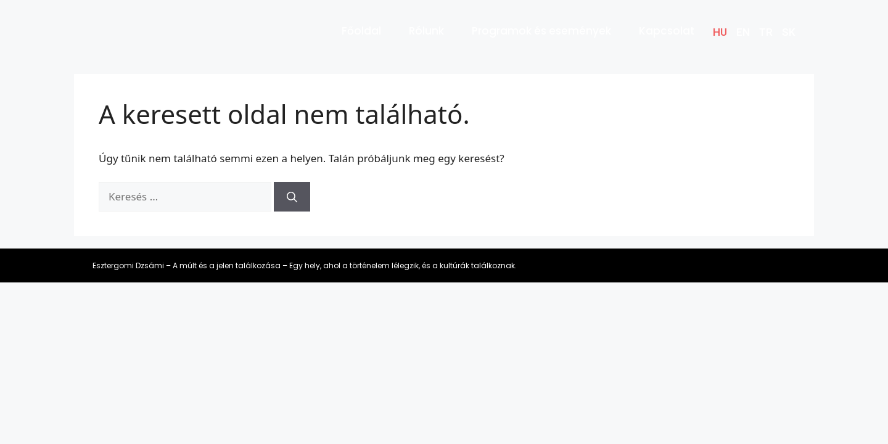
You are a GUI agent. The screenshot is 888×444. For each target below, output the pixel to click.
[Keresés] (292, 197)
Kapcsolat (666, 31)
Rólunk (426, 31)
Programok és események (541, 31)
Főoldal (361, 31)
